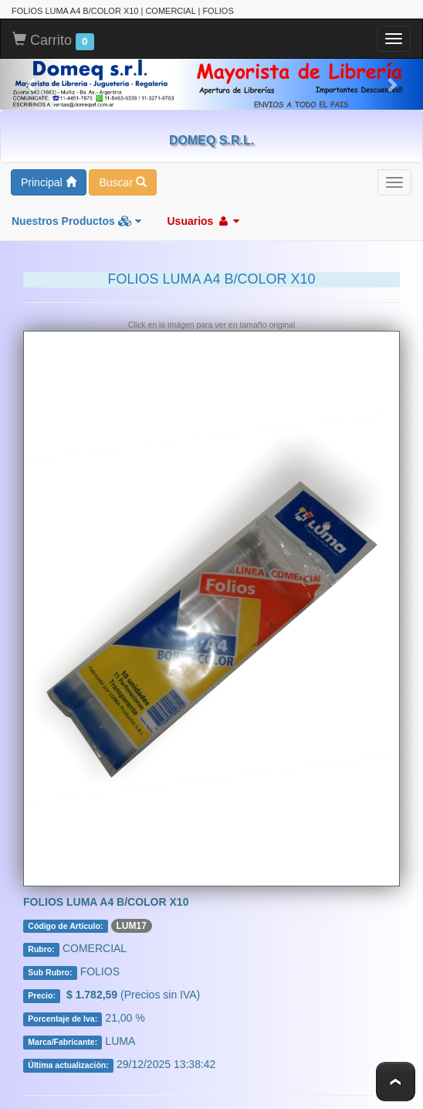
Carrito (53, 41)
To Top (395, 1081)
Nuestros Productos (76, 221)
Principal (48, 182)
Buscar (122, 182)
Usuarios (203, 221)
